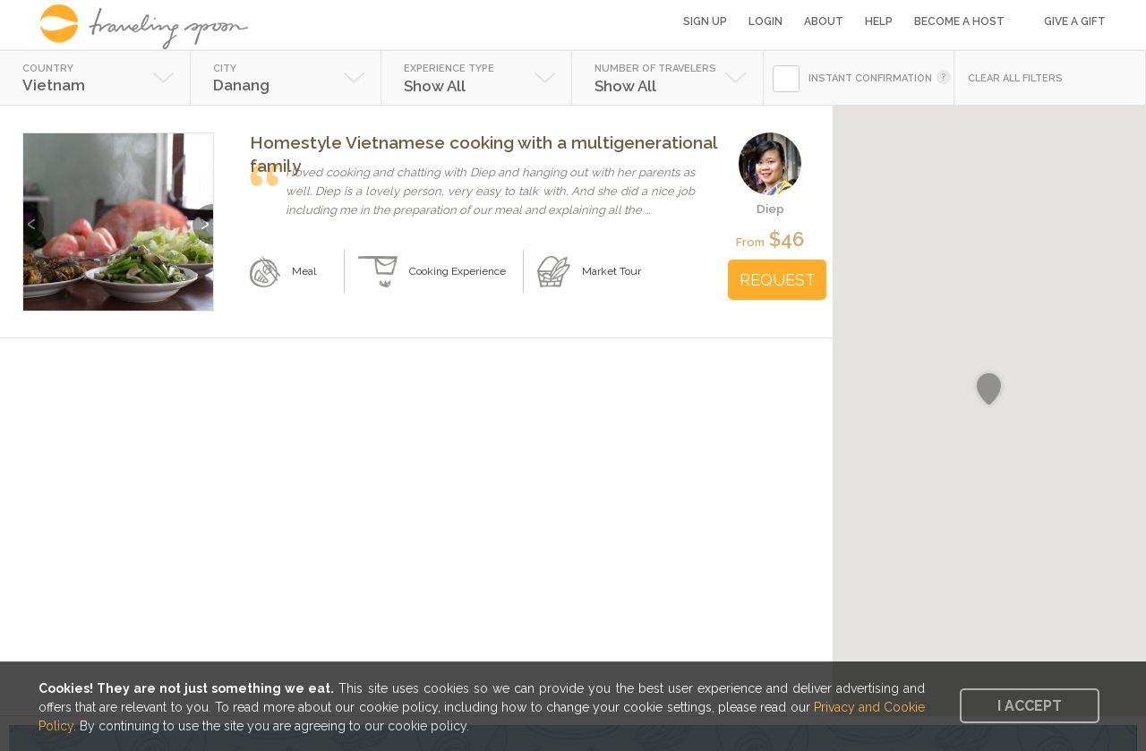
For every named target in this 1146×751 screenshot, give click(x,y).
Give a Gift (1075, 21)
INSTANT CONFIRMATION (870, 78)
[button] (988, 389)
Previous (33, 215)
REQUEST (778, 279)
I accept (1029, 705)
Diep (770, 208)
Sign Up (705, 21)
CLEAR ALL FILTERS (1015, 78)
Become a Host (959, 21)
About (823, 21)
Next (202, 215)
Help (879, 21)
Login (765, 21)
